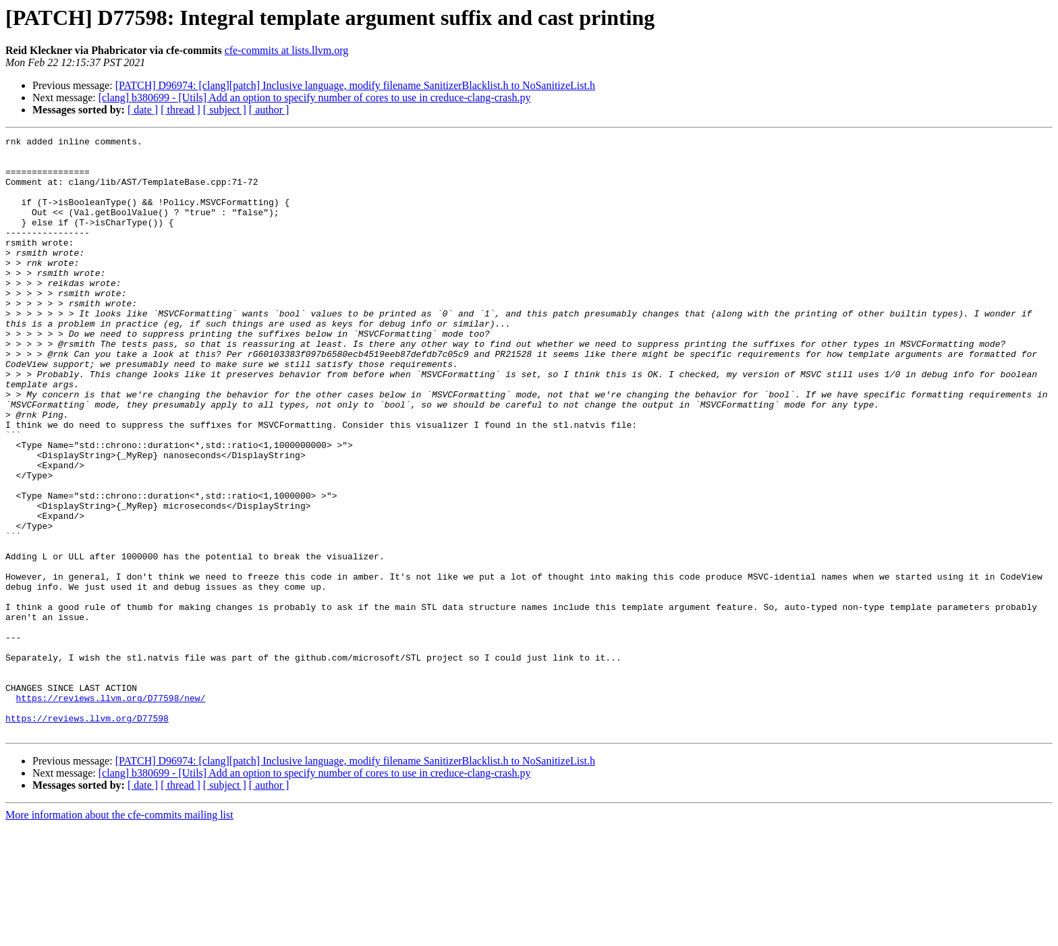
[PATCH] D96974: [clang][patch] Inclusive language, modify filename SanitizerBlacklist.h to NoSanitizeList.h (355, 85)
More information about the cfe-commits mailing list (119, 934)
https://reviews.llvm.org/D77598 (87, 835)
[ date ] (143, 109)
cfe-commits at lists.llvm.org (287, 50)
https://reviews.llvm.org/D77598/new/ (111, 811)
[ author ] (269, 109)
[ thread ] (180, 109)
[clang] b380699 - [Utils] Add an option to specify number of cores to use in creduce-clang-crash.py (315, 97)
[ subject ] (224, 109)
